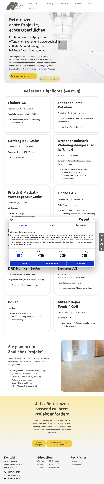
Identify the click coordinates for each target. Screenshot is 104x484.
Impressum (75, 461)
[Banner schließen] (93, 219)
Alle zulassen (80, 263)
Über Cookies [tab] (81, 225)
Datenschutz (76, 464)
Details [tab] (52, 225)
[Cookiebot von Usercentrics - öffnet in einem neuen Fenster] (80, 219)
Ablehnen (24, 263)
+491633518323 (13, 475)
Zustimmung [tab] (23, 225)
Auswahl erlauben (52, 263)
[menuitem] (31, 4)
